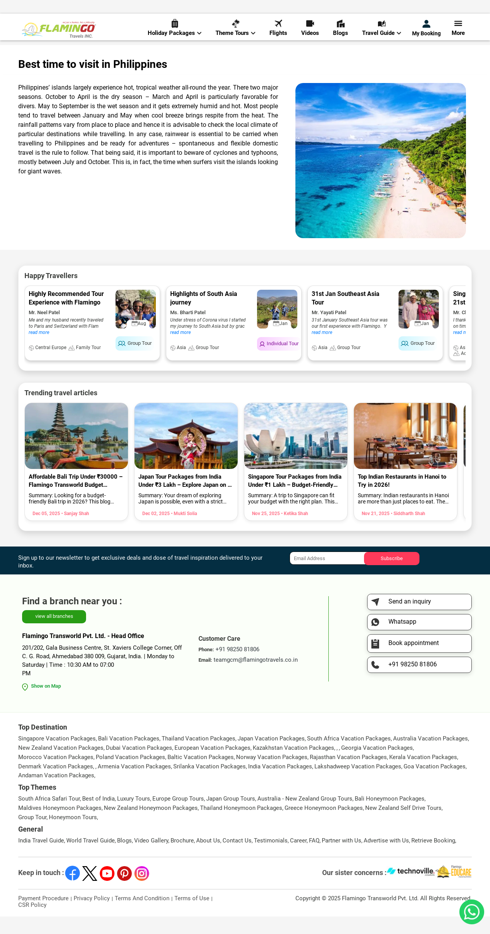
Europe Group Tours (178, 816)
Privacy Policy (92, 915)
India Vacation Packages (280, 783)
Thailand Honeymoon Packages (241, 825)
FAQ (314, 857)
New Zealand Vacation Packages (61, 765)
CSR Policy (32, 922)
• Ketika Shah (294, 531)
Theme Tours (235, 31)
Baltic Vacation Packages (200, 774)
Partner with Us (341, 857)
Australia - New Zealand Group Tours (304, 816)
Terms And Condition (142, 915)
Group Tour (32, 834)
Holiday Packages (175, 31)
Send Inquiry (455, 8)
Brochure (182, 857)
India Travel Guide (41, 857)
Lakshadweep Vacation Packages (357, 783)
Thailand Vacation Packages (198, 755)
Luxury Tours (133, 816)
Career (298, 857)
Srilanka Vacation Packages (209, 783)
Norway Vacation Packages (271, 774)
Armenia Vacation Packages (134, 783)
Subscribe (392, 575)
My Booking (426, 31)
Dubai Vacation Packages (139, 765)
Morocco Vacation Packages (55, 774)
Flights (278, 31)
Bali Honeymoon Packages (389, 816)
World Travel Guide (58, 54)
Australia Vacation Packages (430, 755)
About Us (208, 857)
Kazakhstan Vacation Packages (293, 765)
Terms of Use (191, 915)
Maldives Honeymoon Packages (60, 825)
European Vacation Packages (212, 765)
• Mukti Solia (183, 531)
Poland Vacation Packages (130, 774)
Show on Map (46, 703)
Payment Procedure (43, 915)
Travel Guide (381, 31)
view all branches (54, 634)
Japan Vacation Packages (271, 755)
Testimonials (271, 857)
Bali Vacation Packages (128, 755)
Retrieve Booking (433, 857)
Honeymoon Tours (73, 834)
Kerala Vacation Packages (423, 774)
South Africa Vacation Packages (349, 755)
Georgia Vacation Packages (377, 765)
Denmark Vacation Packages (55, 783)
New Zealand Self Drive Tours (403, 825)
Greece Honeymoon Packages (324, 825)
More (458, 31)
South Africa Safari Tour (49, 816)
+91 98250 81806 (327, 9)
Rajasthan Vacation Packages (348, 774)
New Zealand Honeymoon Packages (151, 825)
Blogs (340, 31)
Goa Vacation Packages (435, 783)
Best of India (98, 816)
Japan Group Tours (230, 816)
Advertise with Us (386, 857)
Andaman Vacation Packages (56, 792)
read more (39, 350)
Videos (310, 31)
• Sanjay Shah (74, 531)
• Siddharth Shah (407, 531)
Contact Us (237, 857)
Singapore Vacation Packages (57, 755)
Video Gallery (151, 857)
